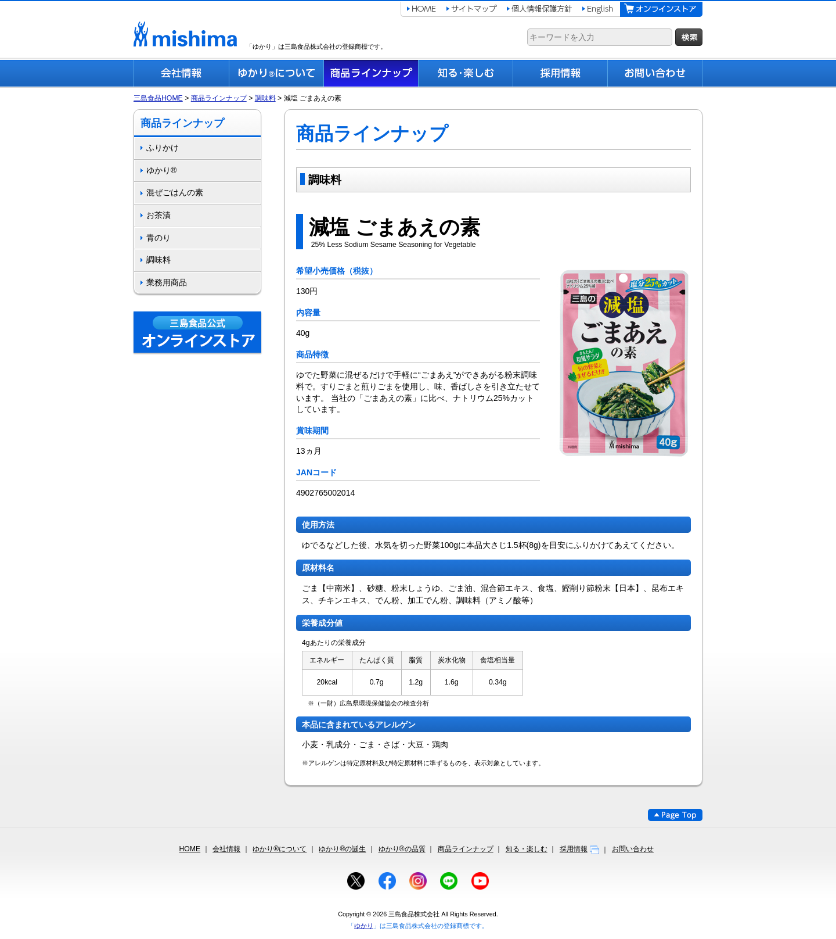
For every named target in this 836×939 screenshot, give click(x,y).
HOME (189, 849)
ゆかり (363, 925)
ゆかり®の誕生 (342, 849)
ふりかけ (162, 147)
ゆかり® (161, 170)
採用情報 (580, 849)
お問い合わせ (633, 849)
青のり (158, 237)
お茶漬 (158, 215)
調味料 (265, 98)
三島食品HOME (158, 98)
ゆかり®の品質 (402, 849)
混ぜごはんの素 (174, 192)
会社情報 (226, 849)
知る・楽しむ (526, 849)
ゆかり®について (280, 849)
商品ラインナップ (219, 98)
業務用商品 (166, 282)
